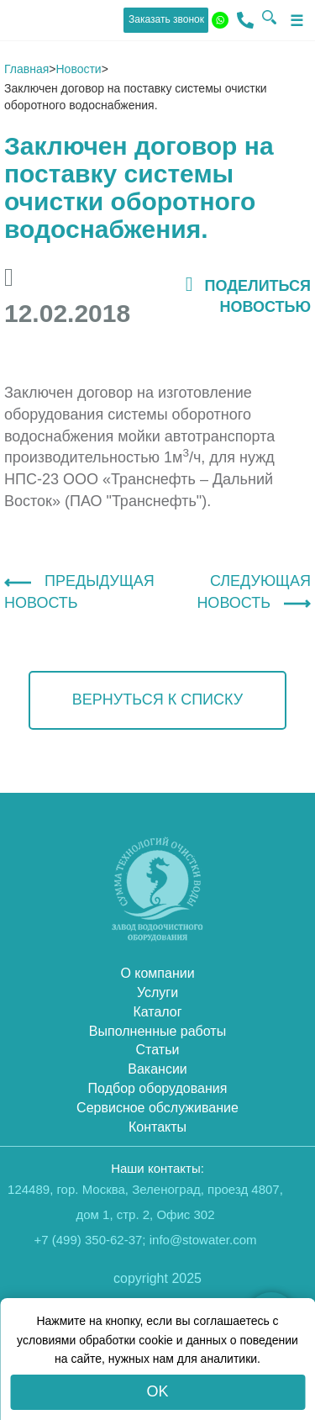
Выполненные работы (157, 1031)
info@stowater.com (203, 1240)
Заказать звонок (166, 19)
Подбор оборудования (158, 1088)
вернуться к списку (157, 699)
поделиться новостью (248, 295)
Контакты (157, 1127)
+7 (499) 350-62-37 (88, 1240)
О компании (157, 973)
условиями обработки (76, 1340)
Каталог (157, 1012)
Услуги (157, 992)
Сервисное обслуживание (157, 1108)
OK (157, 1391)
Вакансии (157, 1069)
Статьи (158, 1050)
